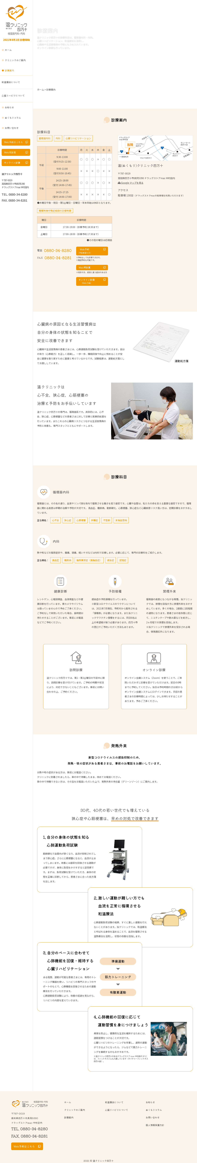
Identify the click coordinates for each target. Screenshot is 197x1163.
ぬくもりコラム (13, 117)
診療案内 (9, 70)
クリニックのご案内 (15, 60)
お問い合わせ (12, 128)
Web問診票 (10, 152)
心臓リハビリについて (13, 95)
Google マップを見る (130, 182)
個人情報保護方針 (155, 1125)
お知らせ (9, 107)
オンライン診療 (12, 162)
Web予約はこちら (13, 142)
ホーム (8, 50)
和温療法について (11, 82)
